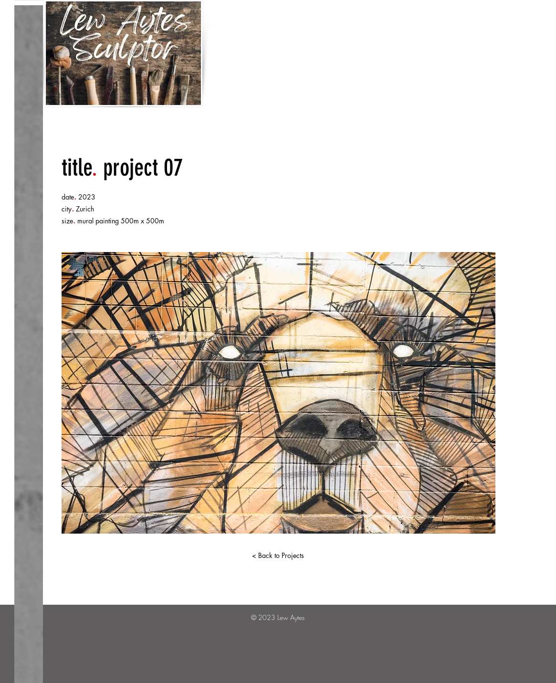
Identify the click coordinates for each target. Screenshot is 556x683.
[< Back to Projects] (278, 555)
